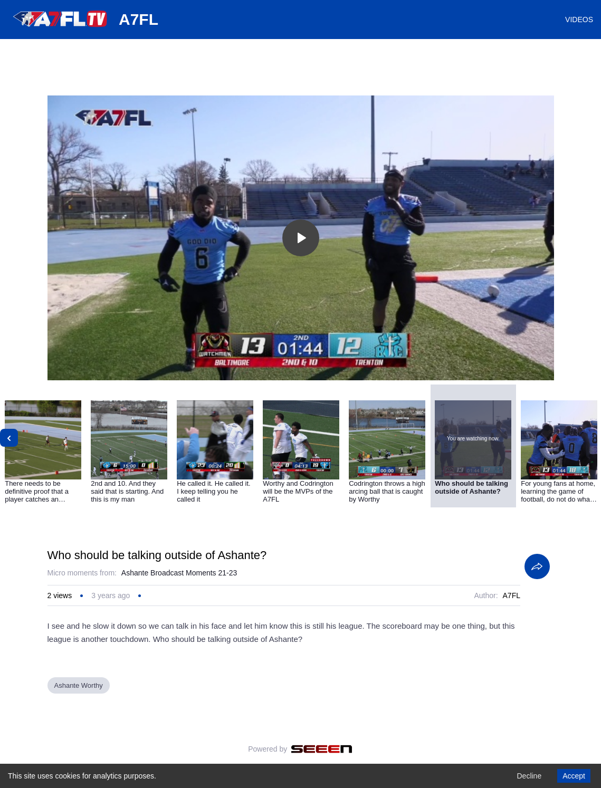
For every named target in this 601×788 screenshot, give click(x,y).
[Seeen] (321, 749)
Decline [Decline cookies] (529, 776)
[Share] (537, 566)
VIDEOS (579, 19)
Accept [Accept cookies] (573, 776)
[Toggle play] (300, 237)
